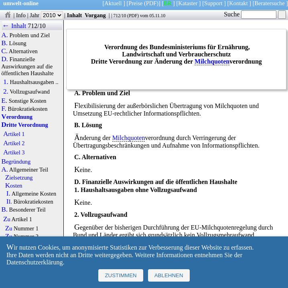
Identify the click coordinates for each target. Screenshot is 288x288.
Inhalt (74, 15)
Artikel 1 (14, 134)
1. (5, 82)
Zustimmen (120, 275)
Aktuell (113, 3)
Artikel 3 (14, 152)
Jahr (46, 15)
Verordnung (16, 117)
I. (8, 193)
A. (4, 35)
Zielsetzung (19, 177)
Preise (135, 3)
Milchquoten (212, 61)
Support (213, 3)
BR (167, 3)
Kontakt (238, 3)
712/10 (119, 15)
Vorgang (95, 15)
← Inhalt (14, 25)
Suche (250, 14)
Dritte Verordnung (24, 125)
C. (4, 51)
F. (3, 109)
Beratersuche (270, 3)
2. (5, 91)
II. (9, 201)
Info (21, 15)
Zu (6, 219)
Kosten (13, 185)
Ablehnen (168, 275)
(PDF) (151, 3)
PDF (133, 15)
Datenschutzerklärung (34, 262)
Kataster (187, 3)
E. (4, 101)
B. (4, 43)
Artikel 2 (14, 143)
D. (4, 59)
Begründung (15, 161)
